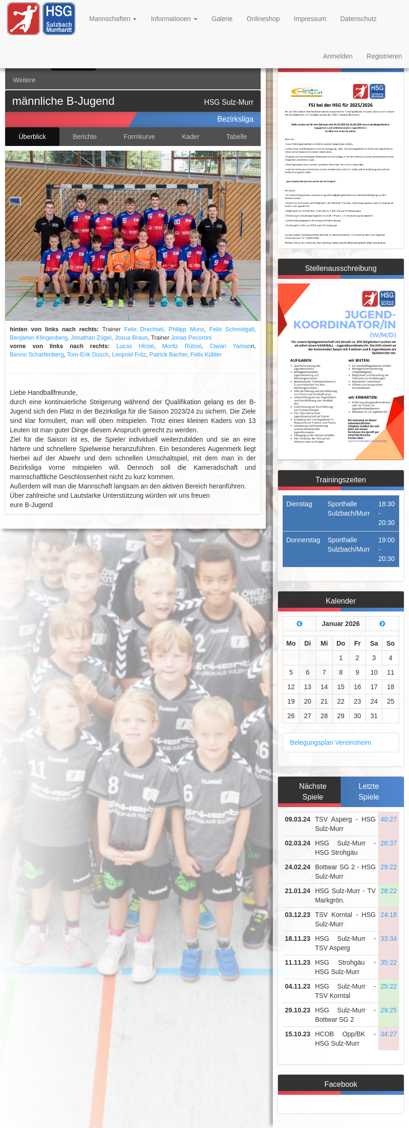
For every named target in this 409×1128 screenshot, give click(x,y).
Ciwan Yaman (230, 346)
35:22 (388, 962)
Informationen (174, 18)
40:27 (388, 819)
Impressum (310, 18)
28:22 (388, 891)
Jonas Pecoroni (191, 338)
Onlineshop (263, 18)
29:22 (388, 867)
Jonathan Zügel (91, 338)
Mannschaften (113, 18)
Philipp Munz (186, 329)
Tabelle (236, 136)
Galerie (222, 18)
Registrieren (384, 56)
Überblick (32, 136)
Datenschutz (358, 18)
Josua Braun (131, 338)
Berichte (85, 136)
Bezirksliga (235, 119)
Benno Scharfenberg (37, 354)
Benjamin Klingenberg (38, 338)
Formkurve (139, 136)
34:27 (388, 1034)
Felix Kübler (206, 354)
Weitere (24, 80)
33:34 (388, 938)
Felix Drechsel (144, 329)
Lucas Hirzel (135, 346)
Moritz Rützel (181, 346)
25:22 (388, 986)
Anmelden (337, 56)
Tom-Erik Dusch (88, 354)
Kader (190, 136)
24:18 (388, 914)
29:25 (388, 1010)
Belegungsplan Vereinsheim (331, 742)
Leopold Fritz (129, 354)
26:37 (388, 843)
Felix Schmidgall (231, 329)
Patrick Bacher (168, 354)
